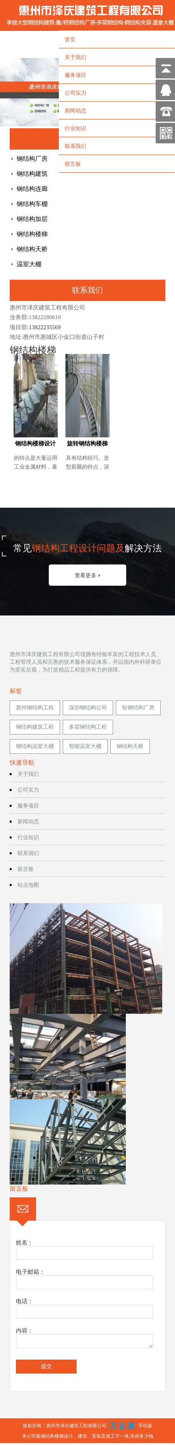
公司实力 (75, 92)
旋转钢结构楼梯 (87, 443)
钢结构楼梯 (32, 234)
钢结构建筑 (32, 173)
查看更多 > (88, 575)
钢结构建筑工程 (35, 727)
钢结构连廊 (32, 188)
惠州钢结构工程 (35, 708)
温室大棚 (29, 264)
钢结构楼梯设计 (35, 443)
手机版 (145, 1425)
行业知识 (75, 128)
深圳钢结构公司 (88, 708)
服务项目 (75, 74)
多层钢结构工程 (88, 727)
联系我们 (75, 146)
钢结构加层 (32, 219)
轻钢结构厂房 (138, 708)
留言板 (73, 163)
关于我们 (75, 57)
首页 (70, 39)
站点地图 (28, 884)
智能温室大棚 (85, 746)
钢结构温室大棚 (35, 746)
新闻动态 (75, 110)
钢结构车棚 (32, 204)
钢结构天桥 (32, 249)
